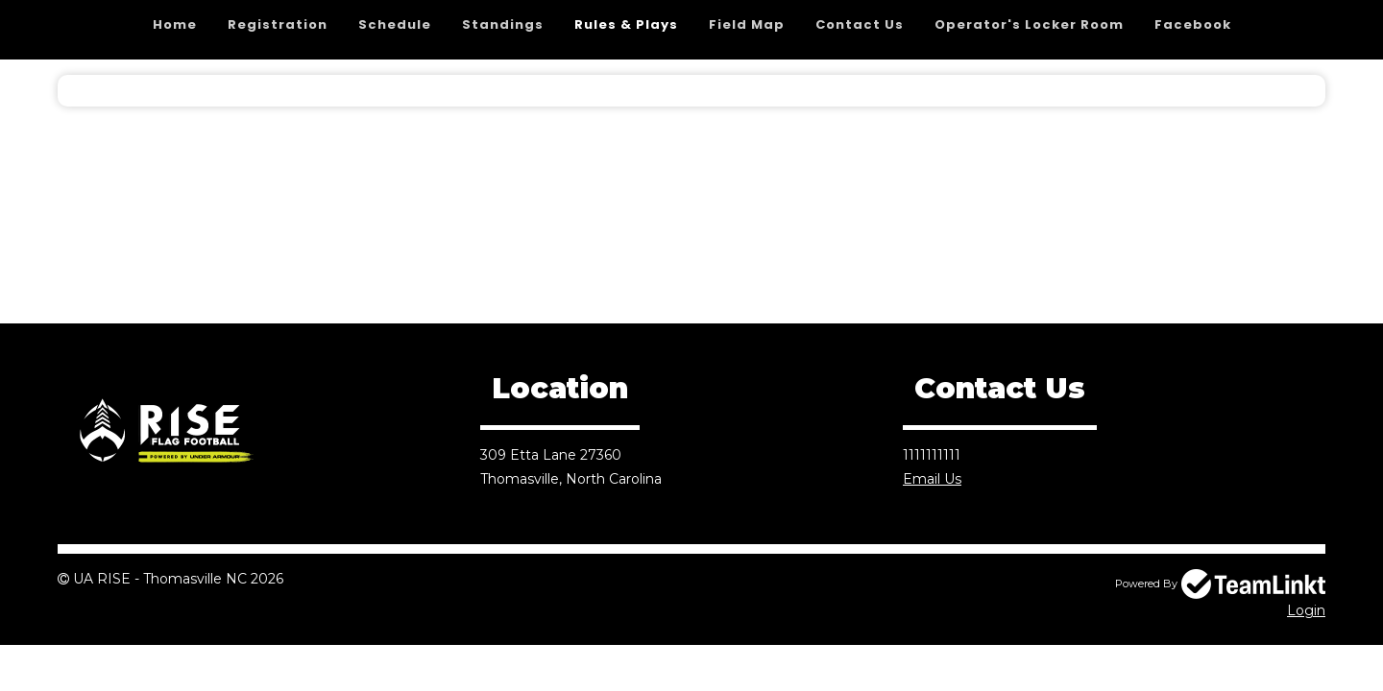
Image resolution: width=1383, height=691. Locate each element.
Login (1306, 610)
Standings (503, 24)
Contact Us (859, 24)
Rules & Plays (626, 24)
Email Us (932, 479)
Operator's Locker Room (1029, 24)
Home (175, 24)
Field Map (747, 24)
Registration (278, 24)
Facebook (1192, 24)
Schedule (394, 24)
